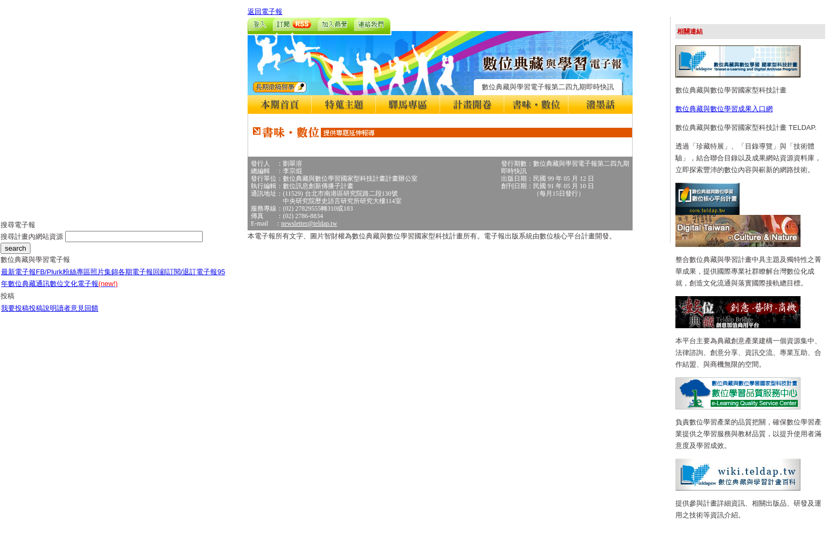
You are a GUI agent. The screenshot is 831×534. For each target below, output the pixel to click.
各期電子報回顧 (142, 272)
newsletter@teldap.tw (309, 223)
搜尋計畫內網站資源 (33, 237)
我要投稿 (15, 308)
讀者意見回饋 (77, 308)
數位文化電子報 (84, 284)
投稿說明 (43, 308)
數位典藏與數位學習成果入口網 (724, 109)
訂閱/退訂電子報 (192, 272)
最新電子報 (18, 272)
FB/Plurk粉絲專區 (63, 272)
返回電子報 (265, 11)
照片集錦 (104, 272)
